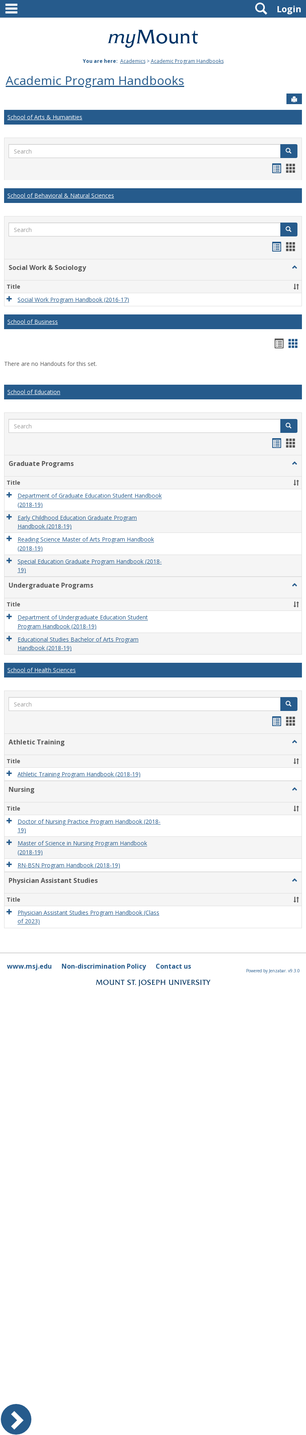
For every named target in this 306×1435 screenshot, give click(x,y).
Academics (132, 61)
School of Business (32, 321)
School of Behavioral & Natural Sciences (60, 195)
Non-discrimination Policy (104, 966)
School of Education (33, 392)
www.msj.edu (29, 966)
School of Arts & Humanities (44, 117)
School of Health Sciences (41, 670)
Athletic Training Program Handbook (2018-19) (79, 774)
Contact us (173, 966)
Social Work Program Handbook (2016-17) (73, 299)
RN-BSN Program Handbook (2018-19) (69, 865)
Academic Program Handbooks (187, 61)
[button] (288, 151)
